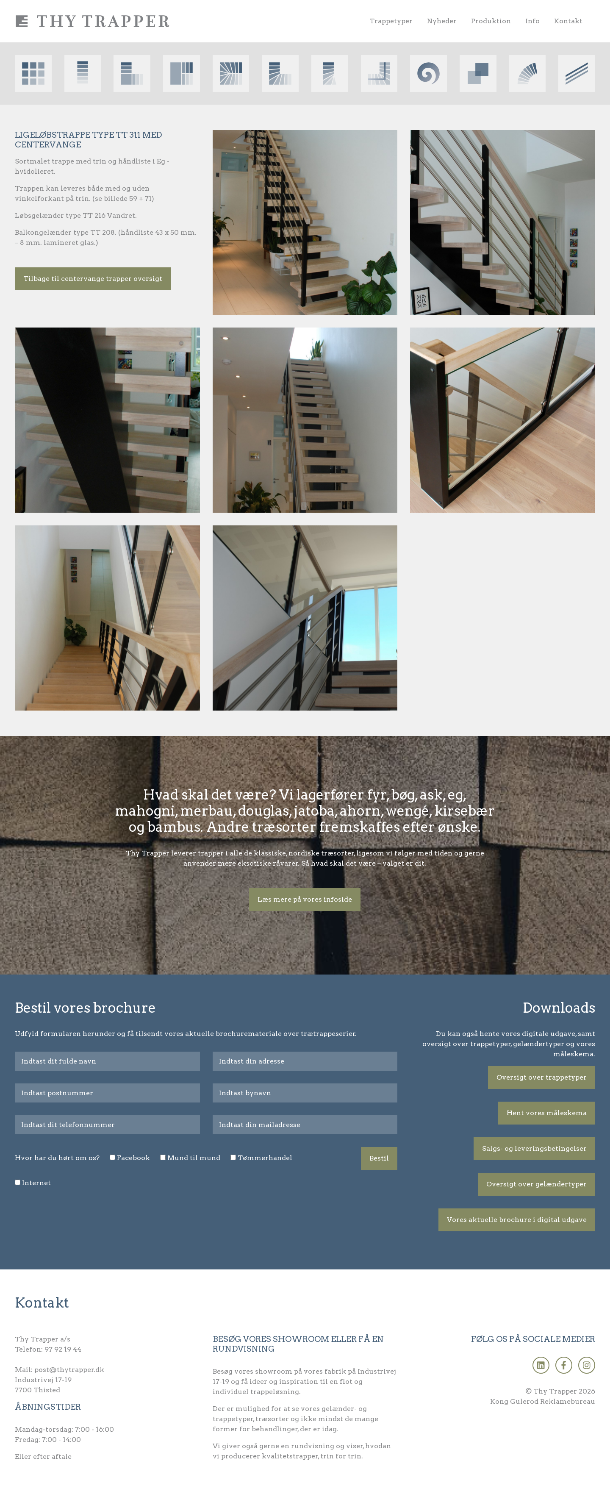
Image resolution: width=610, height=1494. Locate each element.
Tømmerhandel (265, 1158)
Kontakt (568, 21)
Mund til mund (193, 1158)
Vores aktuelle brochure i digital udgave (517, 1220)
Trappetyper (391, 21)
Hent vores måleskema (547, 1113)
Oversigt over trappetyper (541, 1077)
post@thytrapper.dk (69, 1370)
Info (532, 21)
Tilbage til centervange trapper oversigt (92, 279)
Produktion (491, 21)
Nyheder (442, 21)
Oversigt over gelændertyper (536, 1184)
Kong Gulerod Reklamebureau (542, 1401)
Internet (36, 1183)
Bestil (379, 1158)
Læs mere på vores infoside (305, 899)
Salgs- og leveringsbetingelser (534, 1148)
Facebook (133, 1158)
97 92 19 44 (62, 1349)
